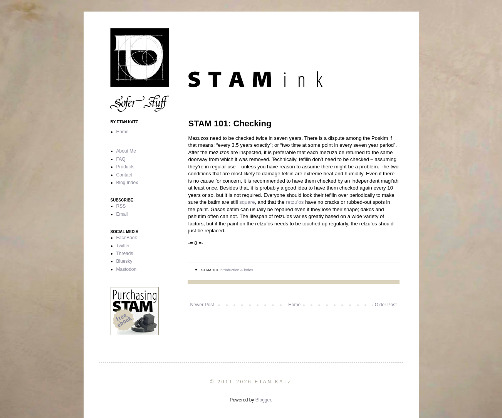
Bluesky (124, 261)
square (247, 202)
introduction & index (236, 270)
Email (122, 214)
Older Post (386, 304)
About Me (126, 151)
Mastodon (126, 269)
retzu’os (295, 202)
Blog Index (127, 182)
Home (294, 304)
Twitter (123, 245)
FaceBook (126, 237)
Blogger (263, 400)
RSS (121, 206)
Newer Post (202, 304)
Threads (124, 253)
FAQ (121, 159)
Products (125, 167)
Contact (124, 175)
